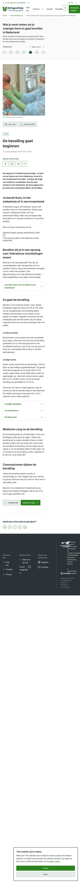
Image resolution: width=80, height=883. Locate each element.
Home (5, 15)
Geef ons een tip (24, 561)
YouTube (43, 567)
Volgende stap (31, 502)
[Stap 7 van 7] (43, 52)
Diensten (58, 9)
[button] (24, 234)
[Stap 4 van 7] (24, 52)
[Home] (13, 9)
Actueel (50, 9)
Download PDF (27, 124)
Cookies (8, 569)
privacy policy (54, 861)
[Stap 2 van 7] (10, 52)
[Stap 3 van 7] (17, 52)
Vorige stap (11, 502)
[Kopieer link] (24, 163)
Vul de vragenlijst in (25, 570)
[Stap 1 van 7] (4, 52)
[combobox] (16, 2)
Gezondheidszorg (16, 15)
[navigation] (38, 9)
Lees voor (10, 124)
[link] (13, 9)
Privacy (7, 574)
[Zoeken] (65, 7)
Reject (45, 874)
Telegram (43, 562)
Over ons (28, 9)
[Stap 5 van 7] (30, 52)
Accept (45, 868)
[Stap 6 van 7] (37, 52)
